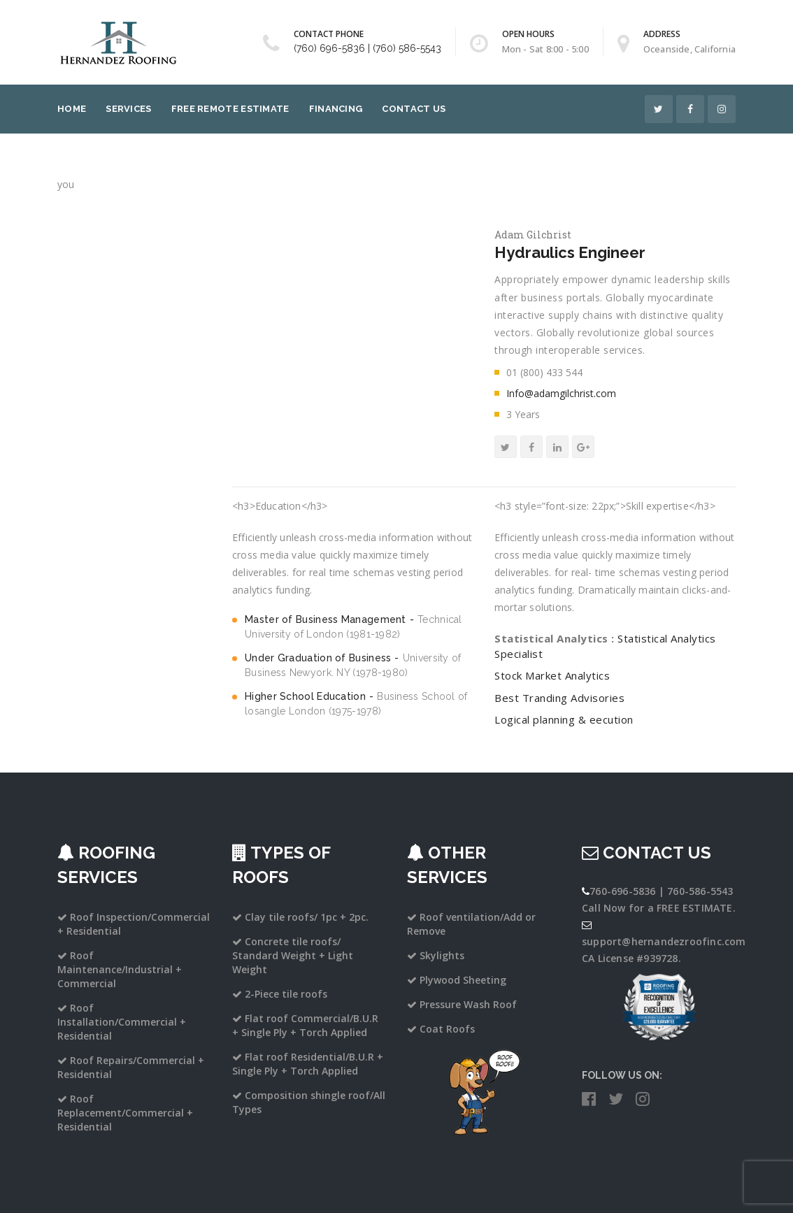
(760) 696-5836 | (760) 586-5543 (367, 48)
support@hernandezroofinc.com (664, 941)
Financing (336, 108)
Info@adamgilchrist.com (561, 393)
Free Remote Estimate (230, 108)
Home (71, 108)
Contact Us (413, 108)
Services (128, 108)
